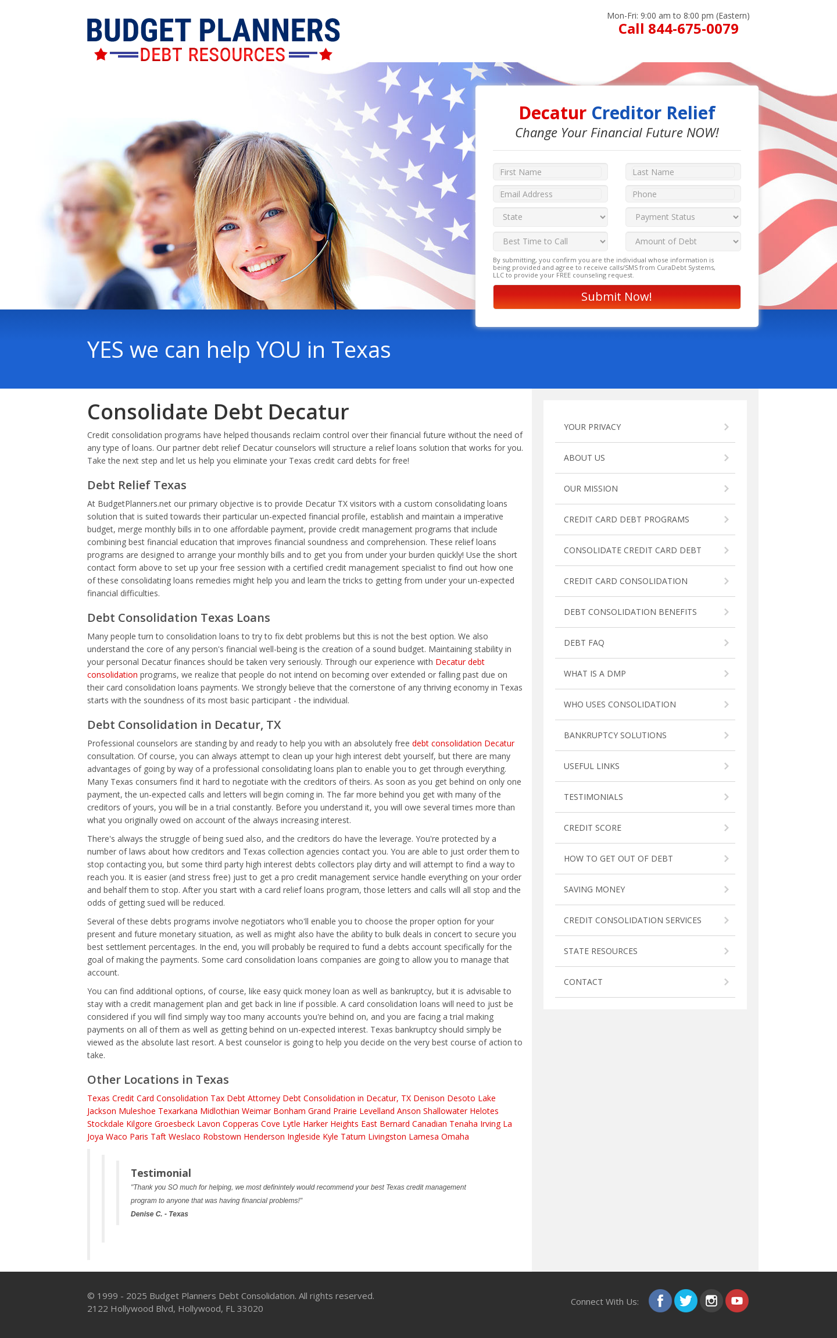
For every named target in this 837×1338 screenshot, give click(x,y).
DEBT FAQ (584, 642)
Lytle (291, 1123)
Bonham (289, 1110)
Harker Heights (331, 1123)
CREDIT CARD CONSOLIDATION (626, 580)
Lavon (208, 1123)
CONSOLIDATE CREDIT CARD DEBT (633, 550)
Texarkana (178, 1110)
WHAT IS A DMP (595, 673)
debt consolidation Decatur (463, 743)
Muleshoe (137, 1110)
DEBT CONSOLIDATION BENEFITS (630, 611)
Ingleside (303, 1136)
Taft (158, 1136)
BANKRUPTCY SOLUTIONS (615, 735)
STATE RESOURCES (601, 950)
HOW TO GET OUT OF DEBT (618, 858)
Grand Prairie (332, 1110)
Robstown (222, 1136)
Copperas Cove (251, 1123)
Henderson (264, 1136)
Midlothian (219, 1110)
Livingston (387, 1136)
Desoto (461, 1098)
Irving (490, 1123)
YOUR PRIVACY (592, 426)
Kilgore (139, 1123)
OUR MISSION (591, 488)
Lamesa (424, 1136)
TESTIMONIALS (593, 796)
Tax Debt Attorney (245, 1098)
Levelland (377, 1110)
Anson (409, 1110)
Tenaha (463, 1123)
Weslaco (185, 1136)
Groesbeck (175, 1123)
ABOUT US (584, 457)
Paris (139, 1136)
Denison (429, 1098)
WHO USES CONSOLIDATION (620, 704)
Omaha (455, 1136)
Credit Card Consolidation (160, 1098)
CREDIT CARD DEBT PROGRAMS (626, 519)
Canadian (429, 1123)
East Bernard (385, 1123)
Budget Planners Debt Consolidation (222, 1295)
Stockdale (105, 1123)
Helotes (484, 1110)
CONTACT (583, 981)
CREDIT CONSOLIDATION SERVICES (633, 920)
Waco (116, 1136)
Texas (98, 1098)
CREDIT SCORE (592, 827)
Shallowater (445, 1110)
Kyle (330, 1136)
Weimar (256, 1110)
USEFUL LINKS (592, 765)
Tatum (353, 1136)
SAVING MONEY (594, 889)
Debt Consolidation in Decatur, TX (346, 1098)
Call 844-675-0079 (678, 28)
